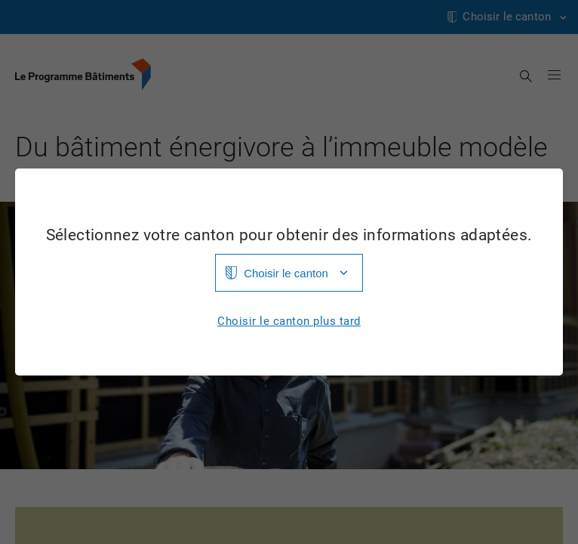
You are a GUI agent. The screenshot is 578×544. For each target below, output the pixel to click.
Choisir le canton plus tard (289, 321)
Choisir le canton (286, 273)
